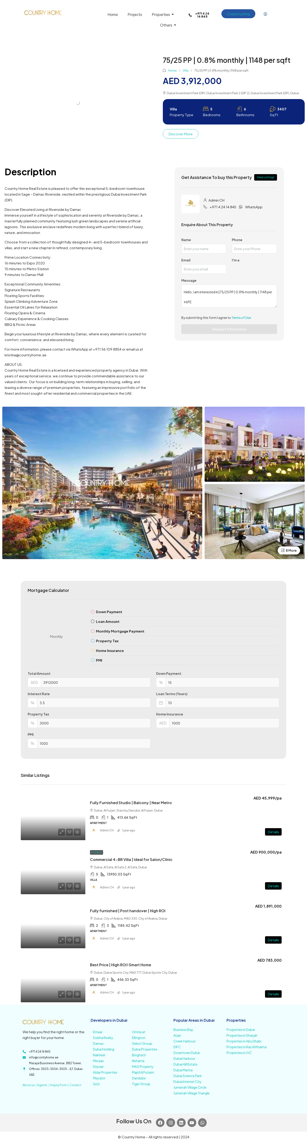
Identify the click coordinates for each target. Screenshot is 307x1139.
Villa (185, 70)
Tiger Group (141, 1084)
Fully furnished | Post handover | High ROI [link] (127, 910)
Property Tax (38, 714)
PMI (31, 734)
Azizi (96, 1084)
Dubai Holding (103, 1049)
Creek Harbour (184, 1041)
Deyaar (98, 1066)
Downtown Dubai (186, 1053)
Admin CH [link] (107, 830)
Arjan (177, 1035)
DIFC (177, 1047)
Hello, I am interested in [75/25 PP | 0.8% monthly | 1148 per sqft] (229, 296)
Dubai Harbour (184, 1058)
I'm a (235, 260)
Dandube (139, 1078)
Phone (237, 240)
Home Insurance (169, 714)
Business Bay (183, 1029)
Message (189, 280)
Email (186, 260)
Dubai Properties (144, 1049)
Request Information (229, 329)
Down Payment (168, 673)
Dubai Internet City (187, 1081)
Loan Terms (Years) (172, 694)
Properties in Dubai (241, 1029)
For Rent (96, 852)
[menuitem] (265, 14)
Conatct (75, 1085)
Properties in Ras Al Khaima (247, 1047)
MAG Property (143, 1066)
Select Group (142, 1043)
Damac (98, 1043)
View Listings (265, 177)
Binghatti (139, 1055)
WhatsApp (253, 207)
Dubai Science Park (187, 1076)
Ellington (138, 1038)
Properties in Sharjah (242, 1035)
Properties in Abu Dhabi (244, 1041)
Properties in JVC (239, 1053)
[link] (53, 816)
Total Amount (39, 673)
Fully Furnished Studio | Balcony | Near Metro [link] (131, 802)
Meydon (99, 1078)
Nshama (138, 1061)
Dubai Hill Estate (185, 1064)
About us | (30, 1085)
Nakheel (99, 1055)
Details (273, 832)
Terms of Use (241, 317)
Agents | (43, 1085)
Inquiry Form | (59, 1085)
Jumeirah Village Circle (189, 1087)
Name (186, 240)
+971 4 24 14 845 (223, 207)
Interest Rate (39, 694)
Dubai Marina (183, 1070)
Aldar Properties (105, 1072)
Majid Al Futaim (143, 1072)
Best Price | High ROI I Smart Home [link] (120, 964)
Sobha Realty (103, 1038)
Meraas (98, 1061)
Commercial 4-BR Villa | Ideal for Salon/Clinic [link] (131, 859)
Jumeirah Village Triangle (191, 1093)
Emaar (98, 1032)
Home (172, 70)
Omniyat (138, 1032)
